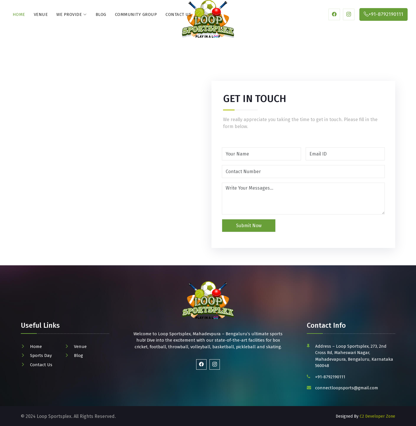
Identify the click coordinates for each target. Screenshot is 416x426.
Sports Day (41, 355)
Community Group (136, 14)
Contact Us (178, 14)
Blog (101, 14)
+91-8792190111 (330, 376)
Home (19, 14)
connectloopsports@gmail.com (346, 387)
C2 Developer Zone (377, 416)
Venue (41, 14)
